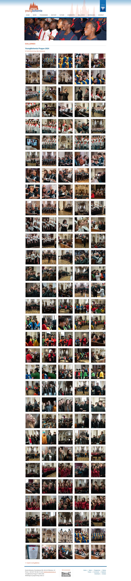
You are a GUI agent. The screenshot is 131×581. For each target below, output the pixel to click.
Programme (44, 15)
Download (91, 15)
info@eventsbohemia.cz (49, 572)
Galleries (81, 15)
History (53, 15)
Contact (101, 15)
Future (62, 15)
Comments (71, 15)
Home (28, 15)
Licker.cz (41, 575)
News (34, 15)
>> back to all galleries (32, 563)
